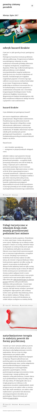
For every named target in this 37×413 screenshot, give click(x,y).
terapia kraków (13, 398)
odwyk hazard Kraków (16, 47)
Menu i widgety (32, 7)
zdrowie (16, 195)
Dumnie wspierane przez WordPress (12, 410)
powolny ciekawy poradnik (11, 5)
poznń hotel (24, 305)
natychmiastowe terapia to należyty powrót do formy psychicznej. (17, 338)
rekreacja (16, 305)
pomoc (22, 404)
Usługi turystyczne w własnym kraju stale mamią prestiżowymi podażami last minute (16, 229)
